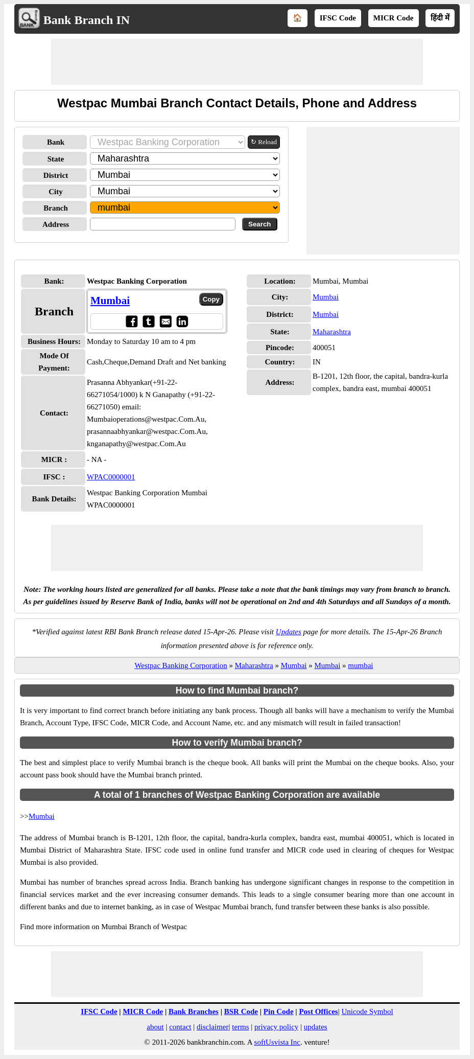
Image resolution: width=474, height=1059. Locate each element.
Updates (288, 632)
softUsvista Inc (277, 1042)
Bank (55, 142)
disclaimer (212, 1027)
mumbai (360, 665)
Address (55, 224)
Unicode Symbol (367, 1011)
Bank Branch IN (86, 20)
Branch (55, 208)
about (155, 1027)
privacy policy (276, 1027)
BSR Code (241, 1011)
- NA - (96, 459)
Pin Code (279, 1011)
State (56, 159)
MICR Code (393, 18)
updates (315, 1027)
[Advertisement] (237, 62)
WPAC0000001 (111, 477)
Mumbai (110, 300)
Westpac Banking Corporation (180, 665)
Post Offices (318, 1011)
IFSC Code (338, 18)
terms (240, 1027)
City (56, 192)
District (55, 175)
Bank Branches (194, 1011)
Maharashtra (332, 332)
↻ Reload (264, 142)
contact (180, 1027)
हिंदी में (440, 18)
